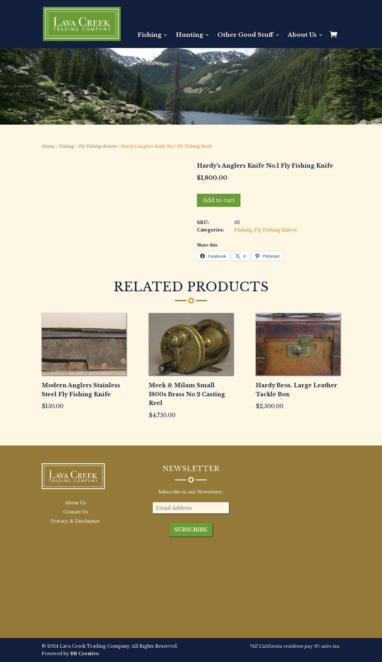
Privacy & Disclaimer (75, 521)
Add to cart (219, 200)
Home (48, 146)
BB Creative (84, 653)
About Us (302, 35)
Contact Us (75, 512)
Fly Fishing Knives (97, 146)
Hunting (189, 35)
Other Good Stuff (245, 35)
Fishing (149, 35)
